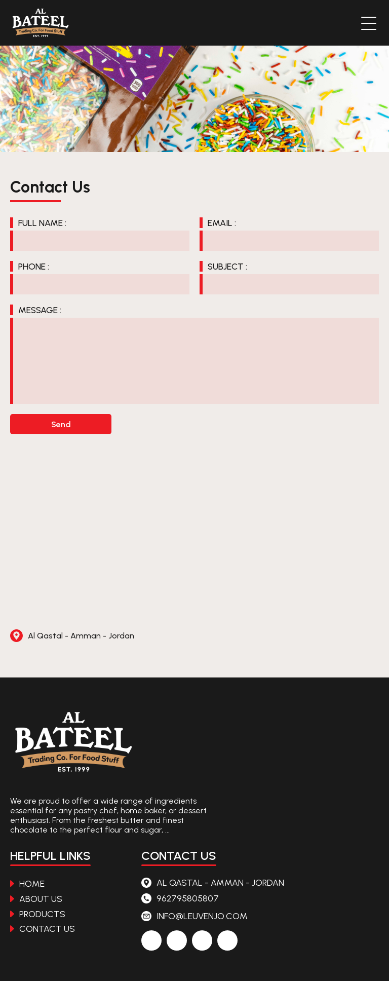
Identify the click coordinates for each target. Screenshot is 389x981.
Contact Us (42, 928)
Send (61, 424)
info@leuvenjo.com (194, 916)
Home (27, 883)
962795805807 (180, 898)
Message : (39, 310)
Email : (222, 222)
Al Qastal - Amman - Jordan (72, 635)
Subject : (227, 266)
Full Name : (42, 222)
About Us (36, 898)
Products (37, 914)
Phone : (33, 266)
